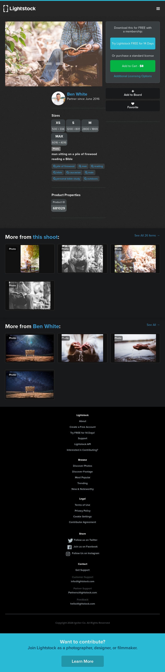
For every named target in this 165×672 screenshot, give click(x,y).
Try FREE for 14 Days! (82, 433)
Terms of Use (82, 505)
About (82, 421)
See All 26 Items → (147, 235)
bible (57, 172)
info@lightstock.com (82, 581)
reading (97, 166)
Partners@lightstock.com (82, 592)
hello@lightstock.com (82, 604)
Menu (158, 8)
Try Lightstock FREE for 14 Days (133, 43)
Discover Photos (82, 466)
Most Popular (82, 477)
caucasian (73, 172)
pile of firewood (64, 166)
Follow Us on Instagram (85, 553)
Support (82, 438)
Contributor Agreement (82, 522)
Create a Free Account (83, 427)
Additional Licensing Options (133, 76)
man (83, 166)
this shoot (45, 237)
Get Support (82, 570)
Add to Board (133, 93)
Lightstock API (82, 444)
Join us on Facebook (85, 547)
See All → (153, 325)
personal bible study (66, 179)
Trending (82, 483)
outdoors (91, 179)
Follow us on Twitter (85, 540)
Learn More (82, 661)
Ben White (77, 94)
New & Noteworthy (83, 489)
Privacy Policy (82, 511)
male (89, 172)
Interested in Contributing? (82, 450)
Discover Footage (82, 472)
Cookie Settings (82, 516)
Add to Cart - (133, 66)
